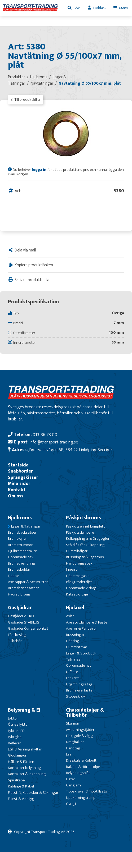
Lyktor (13, 718)
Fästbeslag (17, 634)
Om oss (15, 496)
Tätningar (74, 659)
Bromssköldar (19, 569)
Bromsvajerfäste (79, 690)
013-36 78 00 (45, 434)
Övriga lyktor (18, 724)
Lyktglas (14, 737)
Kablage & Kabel (21, 786)
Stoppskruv (75, 696)
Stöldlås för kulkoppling (85, 545)
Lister (70, 779)
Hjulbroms (20, 518)
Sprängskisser (23, 477)
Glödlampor (17, 755)
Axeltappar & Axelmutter (28, 582)
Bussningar (75, 634)
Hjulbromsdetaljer (22, 551)
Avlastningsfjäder (80, 729)
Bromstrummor (20, 545)
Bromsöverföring (21, 563)
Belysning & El (24, 710)
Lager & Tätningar (25, 526)
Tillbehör (15, 641)
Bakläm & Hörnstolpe (83, 766)
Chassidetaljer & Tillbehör (85, 712)
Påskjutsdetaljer (79, 582)
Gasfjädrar (20, 607)
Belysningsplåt (78, 772)
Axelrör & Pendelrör (81, 628)
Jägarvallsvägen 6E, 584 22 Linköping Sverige (70, 450)
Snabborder (20, 471)
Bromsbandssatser (23, 588)
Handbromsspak (79, 563)
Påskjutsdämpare (80, 532)
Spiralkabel (16, 780)
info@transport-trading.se (53, 442)
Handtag (73, 748)
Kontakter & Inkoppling (27, 774)
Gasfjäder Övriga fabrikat (28, 628)
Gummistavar (76, 647)
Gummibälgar (76, 551)
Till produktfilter (26, 99)
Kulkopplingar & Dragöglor (87, 538)
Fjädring (72, 641)
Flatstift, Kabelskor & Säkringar (33, 792)
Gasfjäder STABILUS (23, 622)
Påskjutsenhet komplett (85, 526)
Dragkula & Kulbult (81, 760)
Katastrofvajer (77, 594)
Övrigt (71, 803)
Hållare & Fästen (21, 761)
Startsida (18, 465)
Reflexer (14, 743)
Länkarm (73, 678)
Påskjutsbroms (83, 518)
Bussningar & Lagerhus (85, 557)
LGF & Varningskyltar (25, 749)
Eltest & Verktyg (21, 798)
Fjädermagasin (78, 575)
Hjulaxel (75, 607)
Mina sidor (19, 483)
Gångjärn (73, 785)
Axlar (70, 616)
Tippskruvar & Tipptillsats (86, 791)
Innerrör (72, 569)
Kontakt (16, 490)
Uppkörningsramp (80, 797)
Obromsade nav (20, 557)
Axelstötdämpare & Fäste (86, 622)
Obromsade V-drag (81, 588)
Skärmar (72, 723)
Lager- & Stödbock (81, 653)
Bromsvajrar (17, 538)
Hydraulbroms (19, 594)
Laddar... (99, 7)
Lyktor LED (16, 730)
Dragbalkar (75, 742)
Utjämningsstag (79, 684)
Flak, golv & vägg (79, 735)
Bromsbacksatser (22, 532)
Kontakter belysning (24, 767)
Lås (68, 754)
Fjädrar (13, 575)
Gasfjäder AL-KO (21, 616)
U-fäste (72, 671)
